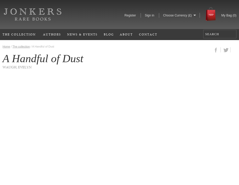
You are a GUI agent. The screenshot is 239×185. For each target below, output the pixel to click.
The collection (21, 46)
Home (6, 46)
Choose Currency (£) (177, 15)
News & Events (82, 34)
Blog (109, 34)
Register (130, 15)
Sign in (149, 15)
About (126, 34)
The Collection (19, 34)
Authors (52, 34)
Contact (148, 34)
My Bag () (228, 15)
